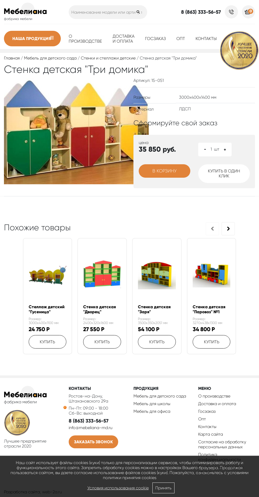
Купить (47, 341)
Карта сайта (210, 434)
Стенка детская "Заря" (154, 309)
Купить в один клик (224, 173)
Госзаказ (155, 38)
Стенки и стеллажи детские (108, 58)
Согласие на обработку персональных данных (222, 444)
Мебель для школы (151, 403)
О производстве (85, 39)
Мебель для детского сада (50, 58)
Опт (180, 38)
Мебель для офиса (151, 411)
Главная (12, 58)
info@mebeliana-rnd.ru (90, 427)
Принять (163, 487)
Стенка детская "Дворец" (99, 309)
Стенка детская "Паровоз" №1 (209, 309)
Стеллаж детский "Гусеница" (46, 309)
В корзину (164, 170)
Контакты (206, 38)
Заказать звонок (93, 441)
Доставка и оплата (124, 39)
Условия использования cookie (118, 487)
